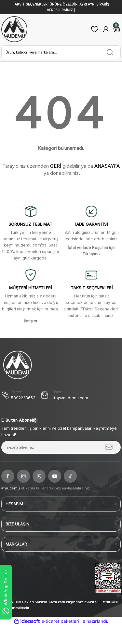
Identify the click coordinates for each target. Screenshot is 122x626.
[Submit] (109, 447)
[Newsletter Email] (61, 447)
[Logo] (14, 29)
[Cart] (117, 29)
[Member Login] (106, 29)
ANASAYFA (107, 166)
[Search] (61, 52)
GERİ (55, 166)
